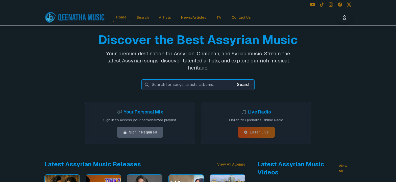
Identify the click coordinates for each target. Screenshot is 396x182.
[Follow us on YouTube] (312, 4)
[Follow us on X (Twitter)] (349, 4)
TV (218, 17)
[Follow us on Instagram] (330, 4)
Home (121, 17)
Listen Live (256, 132)
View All (343, 168)
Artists (165, 17)
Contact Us (241, 17)
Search (143, 17)
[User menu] (344, 17)
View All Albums (231, 164)
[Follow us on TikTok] (321, 4)
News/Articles (193, 17)
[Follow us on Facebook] (339, 4)
